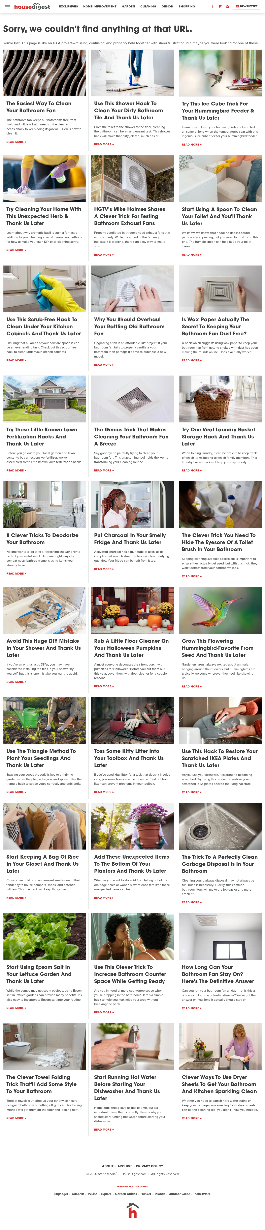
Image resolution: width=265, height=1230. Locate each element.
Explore (106, 1194)
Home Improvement (100, 6)
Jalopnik (78, 1194)
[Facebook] (212, 7)
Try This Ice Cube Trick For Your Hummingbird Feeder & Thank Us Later (218, 111)
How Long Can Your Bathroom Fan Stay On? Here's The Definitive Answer (218, 974)
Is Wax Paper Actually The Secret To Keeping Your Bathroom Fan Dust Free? (215, 327)
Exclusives (68, 6)
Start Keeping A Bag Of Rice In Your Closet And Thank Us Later (42, 864)
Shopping (187, 6)
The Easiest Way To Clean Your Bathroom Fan (38, 107)
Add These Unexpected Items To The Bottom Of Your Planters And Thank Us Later (131, 864)
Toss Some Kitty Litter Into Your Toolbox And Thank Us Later (129, 758)
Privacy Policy (149, 1166)
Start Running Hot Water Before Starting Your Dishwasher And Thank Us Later (127, 1088)
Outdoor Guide (179, 1194)
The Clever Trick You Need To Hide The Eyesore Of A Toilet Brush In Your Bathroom (219, 542)
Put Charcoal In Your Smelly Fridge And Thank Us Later (130, 539)
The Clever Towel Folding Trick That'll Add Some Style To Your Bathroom (41, 1084)
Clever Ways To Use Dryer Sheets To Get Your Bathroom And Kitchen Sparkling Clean (219, 1084)
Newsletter (247, 6)
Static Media (107, 1174)
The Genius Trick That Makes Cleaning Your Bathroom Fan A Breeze (131, 437)
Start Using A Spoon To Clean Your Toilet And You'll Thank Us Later (219, 216)
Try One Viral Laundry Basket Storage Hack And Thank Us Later (218, 437)
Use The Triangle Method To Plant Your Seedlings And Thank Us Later (41, 758)
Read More (15, 142)
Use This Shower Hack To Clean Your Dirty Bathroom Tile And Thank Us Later (128, 111)
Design (167, 6)
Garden (128, 6)
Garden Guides (126, 1194)
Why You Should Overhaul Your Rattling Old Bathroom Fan (129, 327)
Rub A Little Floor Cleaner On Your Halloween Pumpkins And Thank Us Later (131, 648)
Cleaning (148, 6)
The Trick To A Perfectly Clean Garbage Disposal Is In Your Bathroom (220, 864)
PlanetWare (202, 1194)
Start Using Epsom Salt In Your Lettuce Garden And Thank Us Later (38, 974)
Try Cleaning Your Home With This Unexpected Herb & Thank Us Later (43, 216)
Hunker (145, 1194)
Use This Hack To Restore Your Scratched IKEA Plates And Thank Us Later (220, 758)
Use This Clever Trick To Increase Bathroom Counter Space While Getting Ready (130, 974)
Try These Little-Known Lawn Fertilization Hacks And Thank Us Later (41, 437)
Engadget (61, 1194)
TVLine (92, 1194)
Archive (125, 1166)
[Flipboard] (220, 7)
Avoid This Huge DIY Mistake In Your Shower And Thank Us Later (43, 648)
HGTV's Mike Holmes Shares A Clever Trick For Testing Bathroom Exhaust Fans (129, 216)
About (108, 1166)
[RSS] (227, 7)
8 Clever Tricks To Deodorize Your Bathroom (42, 539)
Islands (160, 1194)
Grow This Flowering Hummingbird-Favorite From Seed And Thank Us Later (218, 648)
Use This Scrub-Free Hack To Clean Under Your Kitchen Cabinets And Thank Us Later (43, 327)
